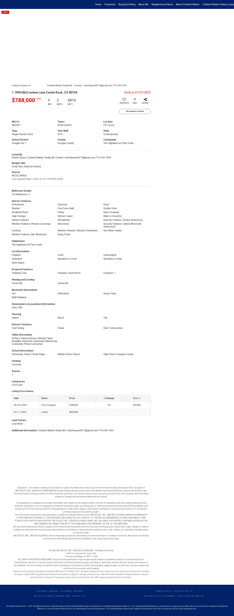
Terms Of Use (163, 591)
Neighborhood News (162, 4)
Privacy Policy (183, 591)
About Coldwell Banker (188, 4)
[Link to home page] (3, 4)
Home (98, 4)
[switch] (124, 102)
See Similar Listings (135, 111)
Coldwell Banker (47, 591)
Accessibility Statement (160, 596)
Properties (110, 4)
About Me (143, 4)
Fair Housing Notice (191, 596)
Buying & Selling (126, 4)
